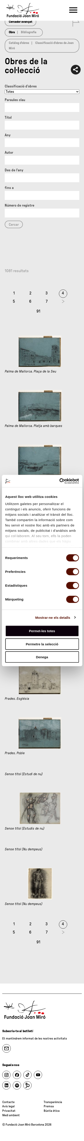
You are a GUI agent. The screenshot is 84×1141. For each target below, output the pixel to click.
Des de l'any (14, 170)
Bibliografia (28, 32)
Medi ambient (11, 1115)
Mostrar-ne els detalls (52, 617)
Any (8, 135)
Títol (8, 117)
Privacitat (8, 1110)
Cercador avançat (20, 21)
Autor (9, 152)
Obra (12, 32)
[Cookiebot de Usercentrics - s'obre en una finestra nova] (60, 481)
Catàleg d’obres (19, 43)
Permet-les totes (42, 631)
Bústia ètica (52, 1110)
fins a (9, 188)
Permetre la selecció (42, 644)
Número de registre (19, 205)
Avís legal (8, 1106)
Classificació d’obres (21, 86)
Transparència (53, 1102)
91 (38, 311)
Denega (42, 657)
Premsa (49, 1106)
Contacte (8, 1102)
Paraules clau (15, 100)
